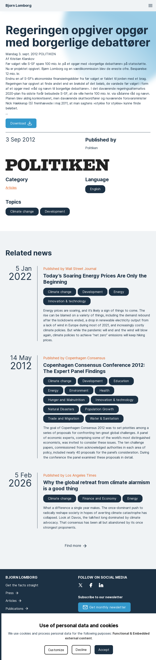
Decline (81, 650)
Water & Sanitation (104, 418)
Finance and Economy (99, 498)
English (95, 189)
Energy (119, 292)
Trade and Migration (63, 418)
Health (105, 390)
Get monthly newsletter (107, 607)
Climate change (22, 211)
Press (10, 593)
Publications (14, 609)
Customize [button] (56, 650)
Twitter (80, 585)
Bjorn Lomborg (19, 5)
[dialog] (78, 636)
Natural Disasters (61, 409)
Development (55, 211)
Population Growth (99, 409)
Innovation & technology (67, 301)
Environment (78, 390)
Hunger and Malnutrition (66, 400)
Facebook (90, 585)
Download (18, 123)
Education (121, 381)
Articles (11, 188)
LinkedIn (101, 585)
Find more (73, 545)
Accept (103, 650)
